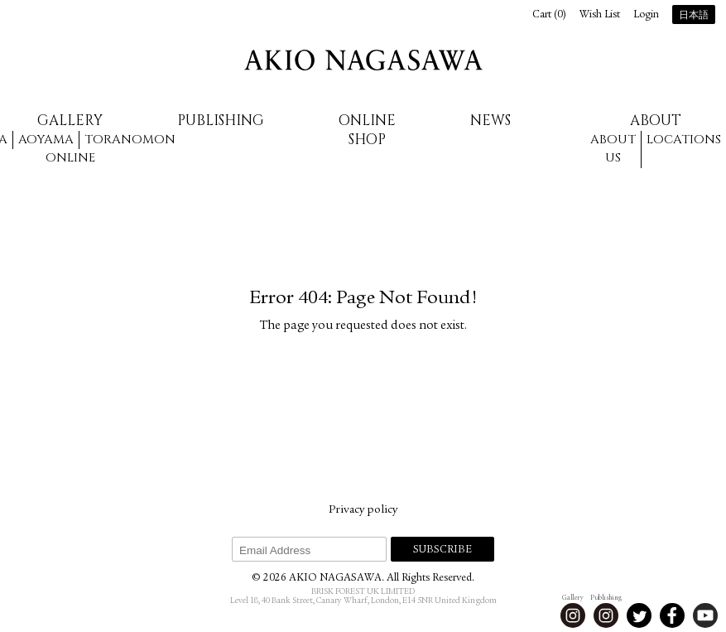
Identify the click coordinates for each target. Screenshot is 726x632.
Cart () (549, 15)
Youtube (705, 615)
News (490, 120)
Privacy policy (363, 510)
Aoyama (46, 139)
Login (646, 15)
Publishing (220, 120)
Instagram (572, 615)
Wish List (599, 15)
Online (70, 157)
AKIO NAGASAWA (363, 60)
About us (613, 149)
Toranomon (129, 139)
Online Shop (367, 130)
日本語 (694, 16)
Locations (684, 139)
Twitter (639, 615)
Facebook (672, 615)
